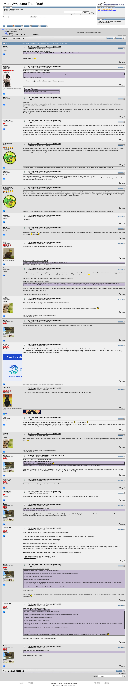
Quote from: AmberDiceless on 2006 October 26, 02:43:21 (38, 461)
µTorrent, (48, 392)
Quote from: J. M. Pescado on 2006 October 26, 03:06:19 (37, 459)
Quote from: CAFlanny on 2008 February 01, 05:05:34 (36, 51)
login (17, 9)
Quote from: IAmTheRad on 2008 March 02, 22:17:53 (36, 508)
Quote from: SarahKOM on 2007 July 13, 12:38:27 (35, 261)
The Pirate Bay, (73, 392)
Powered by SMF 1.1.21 (56, 683)
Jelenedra (6, 66)
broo (4, 417)
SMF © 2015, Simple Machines (70, 683)
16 (18, 38)
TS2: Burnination (11, 31)
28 (23, 38)
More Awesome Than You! (13, 30)
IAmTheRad (7, 479)
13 (11, 38)
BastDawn (6, 387)
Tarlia (5, 320)
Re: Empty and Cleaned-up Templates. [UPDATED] (44, 47)
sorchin (5, 97)
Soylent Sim (7, 120)
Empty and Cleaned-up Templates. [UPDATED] (24, 35)
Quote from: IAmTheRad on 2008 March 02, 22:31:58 (36, 569)
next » (124, 35)
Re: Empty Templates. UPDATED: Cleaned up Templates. (46, 455)
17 (20, 38)
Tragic (5, 46)
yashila (5, 298)
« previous (120, 35)
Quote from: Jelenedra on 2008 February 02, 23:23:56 (37, 72)
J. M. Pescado (7, 143)
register (21, 9)
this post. (69, 246)
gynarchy (6, 344)
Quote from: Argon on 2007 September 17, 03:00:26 (36, 281)
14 (13, 38)
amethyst (107, 22)
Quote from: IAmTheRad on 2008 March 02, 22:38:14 (36, 650)
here (33, 77)
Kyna (4, 242)
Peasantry (11, 33)
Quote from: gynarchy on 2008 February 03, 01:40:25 (36, 70)
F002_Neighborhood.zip (30, 556)
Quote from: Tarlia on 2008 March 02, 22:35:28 (34, 608)
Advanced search (41, 17)
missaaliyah (7, 491)
